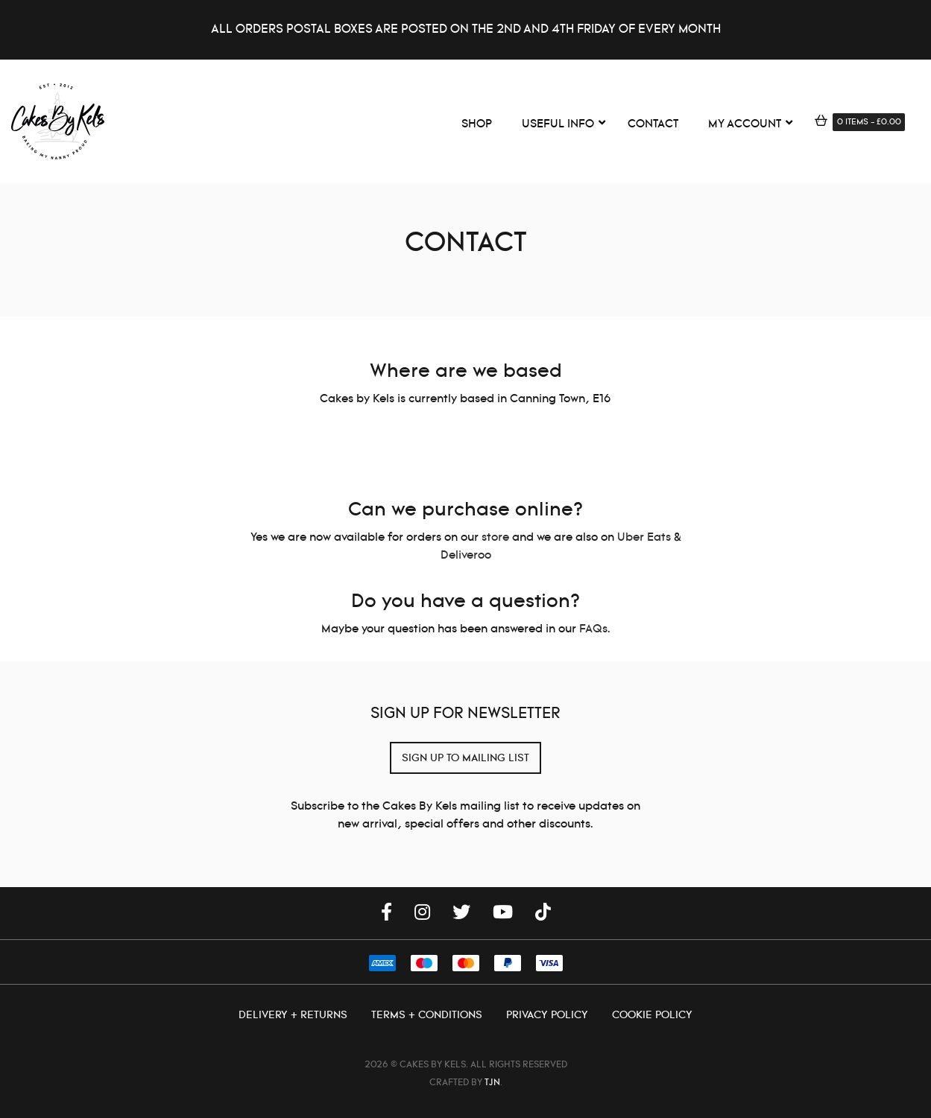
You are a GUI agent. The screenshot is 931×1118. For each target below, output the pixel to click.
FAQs (593, 629)
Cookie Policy (652, 1015)
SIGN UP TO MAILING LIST (465, 758)
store (495, 537)
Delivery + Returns (294, 1015)
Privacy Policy (548, 1015)
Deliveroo (466, 555)
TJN (492, 1082)
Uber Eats (644, 537)
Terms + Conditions (428, 1015)
